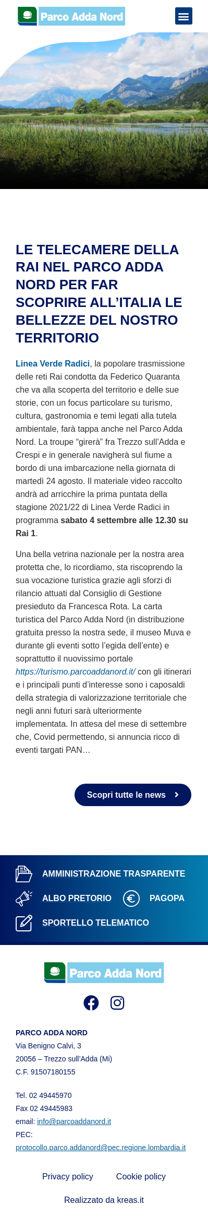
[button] (183, 16)
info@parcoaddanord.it (74, 1121)
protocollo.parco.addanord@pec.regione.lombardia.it (101, 1147)
